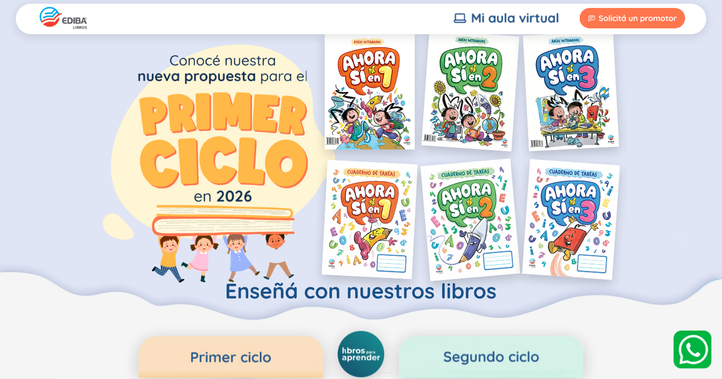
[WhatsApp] (692, 349)
